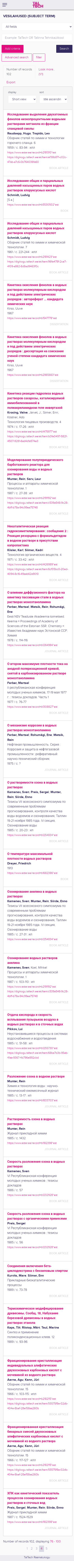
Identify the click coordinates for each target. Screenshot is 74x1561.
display (12, 92)
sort (41, 92)
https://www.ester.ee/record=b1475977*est (32, 431)
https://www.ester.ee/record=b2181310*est (31, 152)
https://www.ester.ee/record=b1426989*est (32, 564)
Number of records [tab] (19, 72)
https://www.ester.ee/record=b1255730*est (32, 1048)
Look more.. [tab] (47, 72)
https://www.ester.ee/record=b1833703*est (32, 1100)
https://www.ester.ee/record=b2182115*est (31, 1398)
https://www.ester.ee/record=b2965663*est (32, 375)
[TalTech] (37, 5)
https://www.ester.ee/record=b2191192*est (31, 498)
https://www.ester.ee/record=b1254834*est (32, 835)
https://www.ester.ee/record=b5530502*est (33, 204)
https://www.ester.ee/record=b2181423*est (32, 257)
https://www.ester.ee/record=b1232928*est (32, 1195)
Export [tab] (11, 82)
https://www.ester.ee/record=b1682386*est (32, 873)
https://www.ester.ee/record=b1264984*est (32, 645)
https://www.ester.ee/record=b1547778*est (32, 318)
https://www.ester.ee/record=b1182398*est (32, 1143)
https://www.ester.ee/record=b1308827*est (32, 706)
